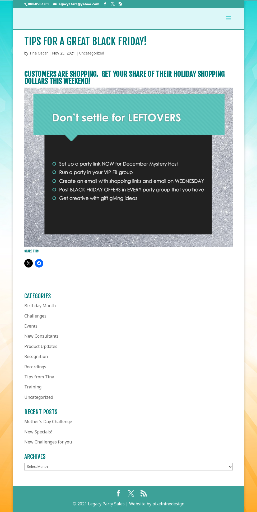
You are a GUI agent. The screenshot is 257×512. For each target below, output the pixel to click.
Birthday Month (40, 306)
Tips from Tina (39, 377)
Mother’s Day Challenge (48, 421)
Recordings (35, 367)
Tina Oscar (38, 53)
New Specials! (38, 432)
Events (31, 326)
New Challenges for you (48, 442)
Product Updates (40, 346)
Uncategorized (91, 53)
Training (32, 387)
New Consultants (41, 336)
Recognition (36, 356)
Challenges (35, 316)
